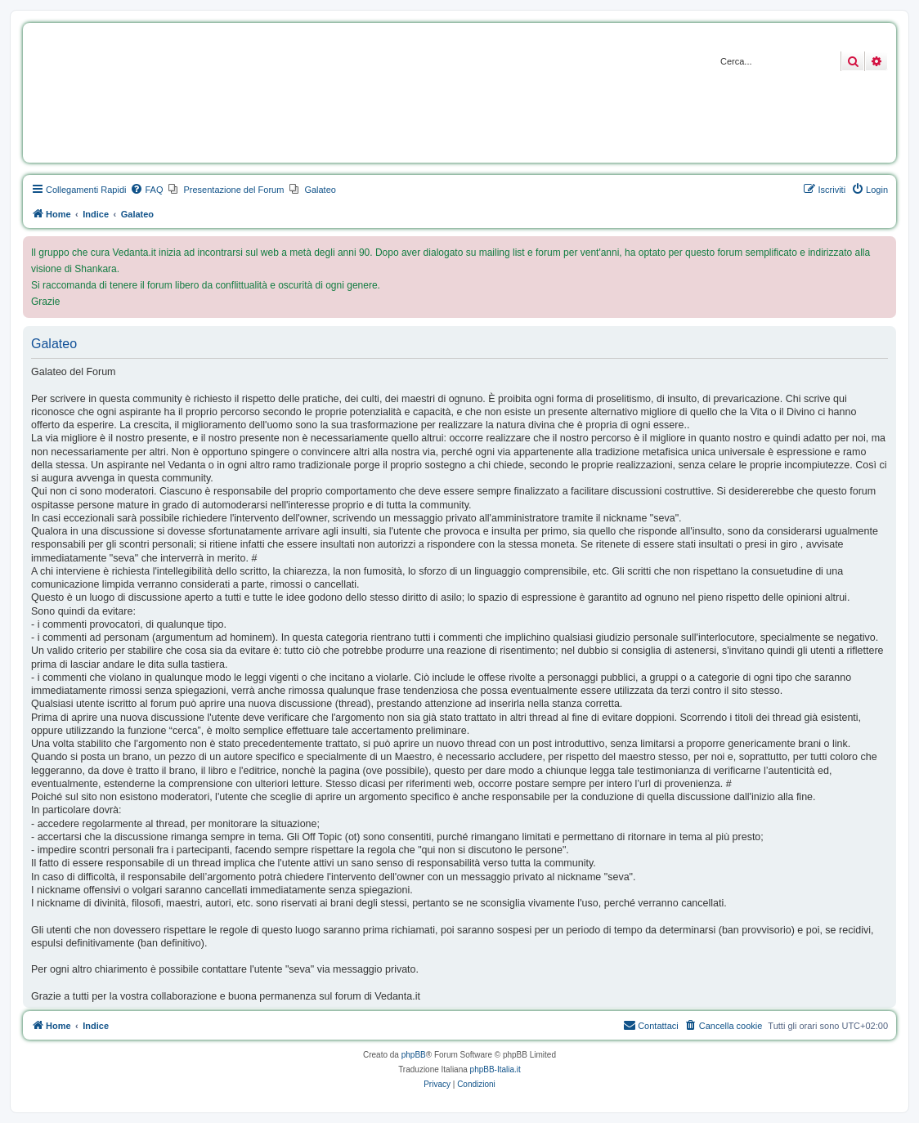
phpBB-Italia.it (495, 1069)
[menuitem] (146, 189)
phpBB (413, 1054)
